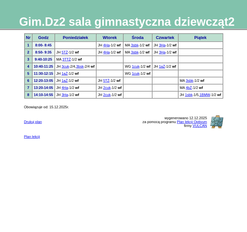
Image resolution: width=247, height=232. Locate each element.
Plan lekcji (32, 137)
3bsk (80, 66)
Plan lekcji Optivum (192, 122)
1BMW (204, 95)
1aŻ (162, 66)
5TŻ (64, 52)
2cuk (107, 88)
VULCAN (200, 126)
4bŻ (189, 88)
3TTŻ (66, 59)
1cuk (135, 66)
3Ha (162, 45)
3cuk (65, 66)
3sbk (134, 45)
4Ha (106, 45)
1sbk (188, 95)
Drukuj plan (33, 122)
